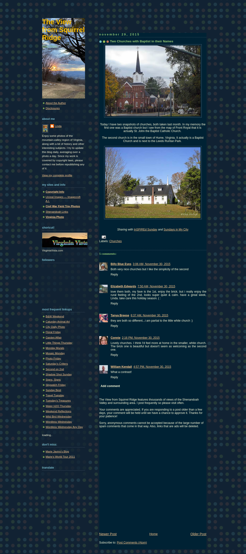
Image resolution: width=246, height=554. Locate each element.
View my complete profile (57, 175)
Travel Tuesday (55, 395)
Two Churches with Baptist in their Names (141, 41)
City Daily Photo (55, 326)
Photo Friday (53, 358)
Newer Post (108, 534)
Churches (115, 241)
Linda (58, 126)
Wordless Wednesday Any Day (64, 427)
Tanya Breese (120, 315)
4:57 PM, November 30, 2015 (152, 366)
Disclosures (53, 108)
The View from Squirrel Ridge (63, 29)
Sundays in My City (176, 229)
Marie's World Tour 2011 (60, 456)
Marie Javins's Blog (57, 451)
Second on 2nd (55, 369)
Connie (115, 337)
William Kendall (121, 366)
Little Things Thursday (59, 342)
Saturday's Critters (57, 363)
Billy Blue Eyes (121, 264)
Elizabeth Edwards (123, 286)
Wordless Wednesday (59, 421)
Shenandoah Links (57, 211)
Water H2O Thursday (58, 406)
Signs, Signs (53, 379)
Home (153, 534)
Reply (114, 274)
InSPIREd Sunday (145, 229)
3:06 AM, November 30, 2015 (152, 264)
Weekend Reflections (58, 411)
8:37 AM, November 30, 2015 (149, 315)
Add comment (110, 386)
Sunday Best (53, 390)
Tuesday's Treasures (58, 400)
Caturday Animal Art (58, 321)
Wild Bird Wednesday (59, 416)
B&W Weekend (55, 316)
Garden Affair (54, 337)
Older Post (198, 534)
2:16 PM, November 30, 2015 (141, 337)
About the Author (56, 103)
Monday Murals (55, 348)
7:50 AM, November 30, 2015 (156, 286)
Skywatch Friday (56, 384)
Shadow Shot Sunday (59, 374)
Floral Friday (53, 332)
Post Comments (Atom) (132, 542)
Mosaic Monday (55, 353)
